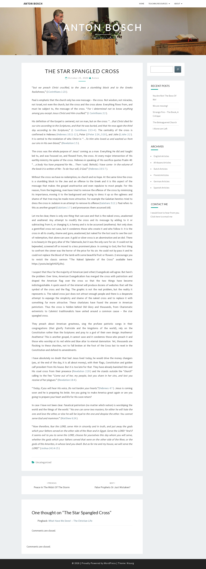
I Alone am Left (160, 128)
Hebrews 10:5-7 (97, 168)
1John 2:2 (125, 134)
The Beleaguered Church (165, 122)
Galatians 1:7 (64, 207)
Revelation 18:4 (66, 380)
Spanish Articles (161, 187)
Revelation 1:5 (69, 143)
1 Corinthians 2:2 (97, 113)
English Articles (161, 156)
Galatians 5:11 (107, 203)
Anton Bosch (33, 3)
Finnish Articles (161, 175)
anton (95, 78)
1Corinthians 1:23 (56, 91)
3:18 (103, 134)
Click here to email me (161, 216)
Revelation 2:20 (81, 371)
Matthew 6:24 (68, 418)
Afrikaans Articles (162, 162)
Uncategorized (43, 462)
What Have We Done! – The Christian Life (70, 520)
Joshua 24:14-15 (49, 448)
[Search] (178, 69)
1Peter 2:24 (93, 134)
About (177, 3)
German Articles (162, 181)
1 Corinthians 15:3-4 (83, 130)
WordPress (110, 563)
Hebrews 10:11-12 (67, 134)
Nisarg (130, 563)
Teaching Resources (158, 3)
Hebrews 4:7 (106, 388)
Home (141, 3)
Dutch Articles (161, 168)
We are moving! (160, 105)
